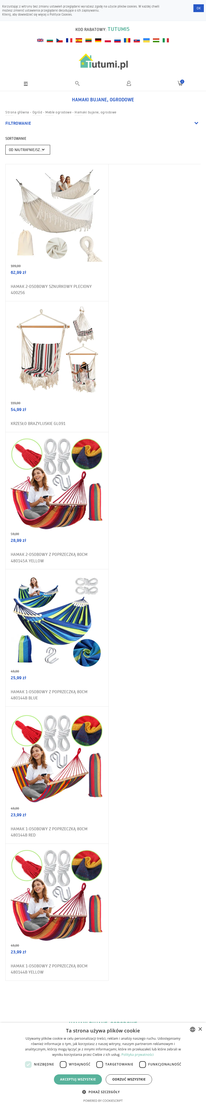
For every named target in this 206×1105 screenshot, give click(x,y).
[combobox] (192, 1029)
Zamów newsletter (176, 885)
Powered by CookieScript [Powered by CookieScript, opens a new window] (103, 1101)
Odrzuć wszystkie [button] (128, 1079)
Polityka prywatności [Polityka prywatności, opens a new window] (138, 1054)
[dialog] (103, 1064)
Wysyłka (17, 1011)
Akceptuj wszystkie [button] (78, 1079)
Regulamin (19, 990)
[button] (103, 1092)
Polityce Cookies (61, 14)
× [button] (200, 1029)
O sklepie (17, 1000)
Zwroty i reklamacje (25, 1021)
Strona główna (17, 112)
